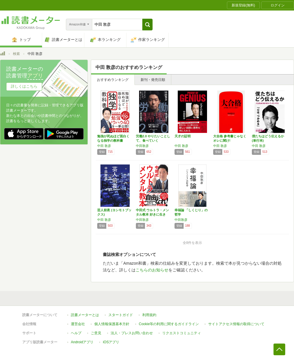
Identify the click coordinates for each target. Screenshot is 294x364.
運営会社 (78, 324)
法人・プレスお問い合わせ (132, 333)
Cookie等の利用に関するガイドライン (169, 324)
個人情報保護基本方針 (111, 324)
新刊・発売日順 (153, 80)
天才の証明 (183, 136)
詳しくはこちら (24, 86)
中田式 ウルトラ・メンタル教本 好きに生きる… (152, 214)
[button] (147, 24)
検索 (16, 54)
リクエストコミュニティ (181, 333)
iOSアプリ (111, 342)
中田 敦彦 (104, 146)
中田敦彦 (142, 146)
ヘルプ (76, 333)
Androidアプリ (82, 342)
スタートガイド (120, 315)
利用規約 (149, 315)
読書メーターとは (85, 315)
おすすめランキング (113, 80)
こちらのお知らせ (152, 270)
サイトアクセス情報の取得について (236, 324)
